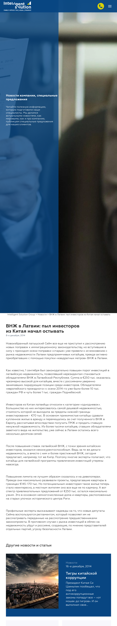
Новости (42, 315)
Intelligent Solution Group (21, 315)
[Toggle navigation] (109, 6)
